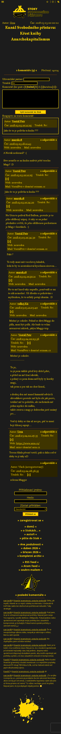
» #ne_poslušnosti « (30, 548)
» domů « (30, 530)
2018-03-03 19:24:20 (23, 205)
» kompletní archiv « (30, 559)
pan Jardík (8, 604)
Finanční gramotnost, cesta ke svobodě (30, 604)
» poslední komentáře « (30, 598)
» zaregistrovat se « (30, 524)
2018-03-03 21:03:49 (26, 311)
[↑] (7, 182)
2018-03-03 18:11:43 (20, 147)
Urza (12, 22)
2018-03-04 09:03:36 (27, 342)
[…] (17, 629)
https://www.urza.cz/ (27, 446)
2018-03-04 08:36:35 (27, 474)
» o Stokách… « (30, 534)
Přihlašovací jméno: (30, 493)
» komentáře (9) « (26, 70)
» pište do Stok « (31, 541)
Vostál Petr (18, 124)
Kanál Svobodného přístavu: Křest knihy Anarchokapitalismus (30, 33)
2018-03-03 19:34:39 (24, 240)
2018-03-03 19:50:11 (25, 279)
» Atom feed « (30, 569)
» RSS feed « (31, 565)
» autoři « (30, 537)
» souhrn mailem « (30, 573)
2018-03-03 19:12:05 (21, 128)
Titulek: (6, 83)
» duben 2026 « (30, 551)
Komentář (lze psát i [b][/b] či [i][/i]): (29, 86)
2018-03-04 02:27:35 (26, 439)
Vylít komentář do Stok (30, 115)
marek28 (17, 143)
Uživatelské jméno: (12, 79)
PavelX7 (7, 663)
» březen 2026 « (30, 555)
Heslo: (30, 501)
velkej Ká (22, 307)
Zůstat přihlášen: (30, 509)
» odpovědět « (48, 143)
